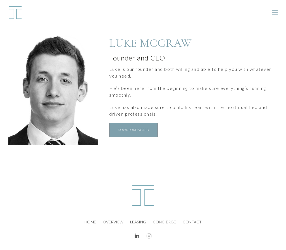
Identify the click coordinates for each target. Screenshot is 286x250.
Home (90, 221)
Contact (192, 221)
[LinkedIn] (137, 236)
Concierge (164, 221)
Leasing (138, 221)
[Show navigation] (273, 12)
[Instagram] (149, 236)
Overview (113, 221)
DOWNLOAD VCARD (133, 130)
